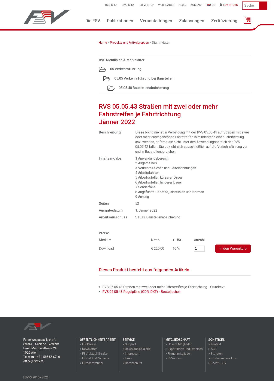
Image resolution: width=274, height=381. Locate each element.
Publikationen (120, 20)
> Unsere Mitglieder (178, 344)
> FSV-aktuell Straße (94, 353)
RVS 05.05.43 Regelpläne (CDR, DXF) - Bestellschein (141, 292)
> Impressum (131, 353)
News (182, 4)
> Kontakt (214, 344)
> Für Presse (88, 344)
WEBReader (166, 4)
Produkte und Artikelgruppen (129, 42)
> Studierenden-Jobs (222, 358)
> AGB (212, 349)
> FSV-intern (173, 358)
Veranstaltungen (156, 20)
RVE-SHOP (128, 4)
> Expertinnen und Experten (184, 349)
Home (103, 42)
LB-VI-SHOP (147, 4)
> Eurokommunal (91, 363)
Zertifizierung (224, 20)
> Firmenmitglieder (178, 353)
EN (211, 4)
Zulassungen (191, 20)
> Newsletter (88, 349)
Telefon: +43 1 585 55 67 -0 (41, 357)
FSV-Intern (229, 4)
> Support (129, 344)
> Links (127, 358)
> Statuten (215, 353)
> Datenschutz (132, 363)
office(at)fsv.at (33, 361)
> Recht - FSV (217, 363)
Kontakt (197, 4)
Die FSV (92, 20)
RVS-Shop (111, 4)
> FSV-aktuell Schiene (94, 358)
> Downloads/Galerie (137, 349)
